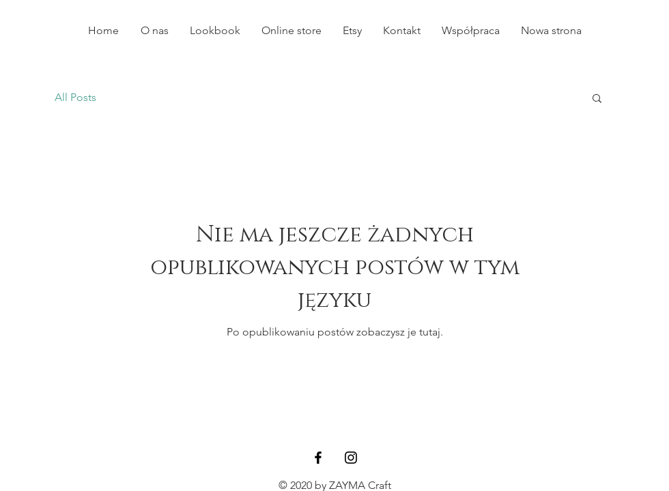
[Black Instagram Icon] (351, 457)
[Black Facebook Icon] (318, 457)
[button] (596, 99)
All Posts (75, 97)
